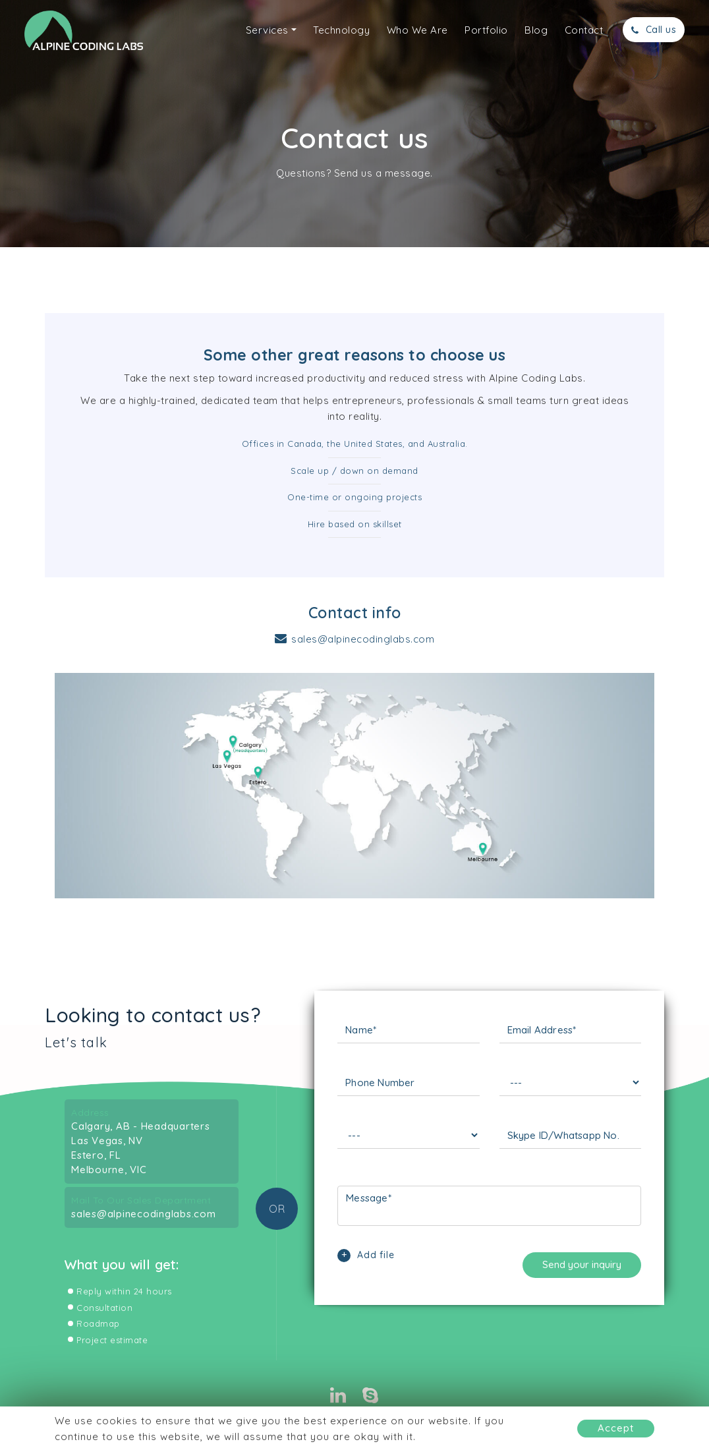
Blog (536, 30)
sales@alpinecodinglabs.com (362, 639)
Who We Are (417, 30)
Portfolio (486, 30)
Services (267, 30)
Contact (584, 30)
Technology (341, 30)
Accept (616, 1428)
